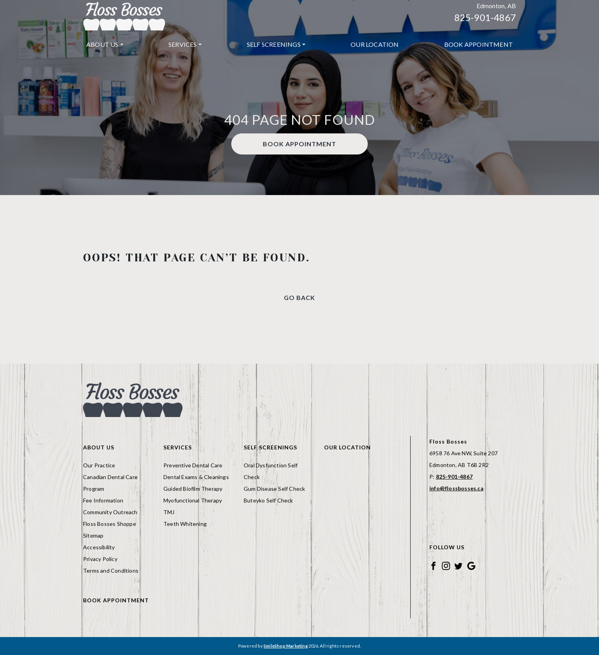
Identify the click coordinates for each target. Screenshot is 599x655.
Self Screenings (274, 44)
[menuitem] (104, 44)
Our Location (375, 44)
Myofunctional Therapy (192, 500)
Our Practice (99, 465)
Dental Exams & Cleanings (196, 477)
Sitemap (93, 535)
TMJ (169, 512)
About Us (102, 44)
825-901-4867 (485, 17)
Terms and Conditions (110, 570)
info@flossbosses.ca (456, 488)
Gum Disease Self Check (274, 488)
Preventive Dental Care (192, 465)
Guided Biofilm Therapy (192, 488)
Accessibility (99, 547)
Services (182, 44)
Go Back (299, 297)
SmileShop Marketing (286, 645)
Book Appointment (478, 44)
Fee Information (103, 500)
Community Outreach (110, 512)
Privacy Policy (100, 559)
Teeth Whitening (185, 523)
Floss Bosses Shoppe (109, 523)
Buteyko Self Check (268, 500)
